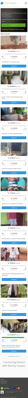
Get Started (13, 25)
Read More (14, 66)
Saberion (12, 392)
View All (18, 356)
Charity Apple (14, 3)
